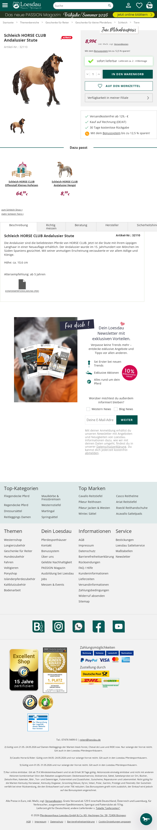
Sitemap (84, 601)
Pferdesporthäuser (54, 540)
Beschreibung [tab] (18, 225)
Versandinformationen (94, 584)
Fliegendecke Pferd (16, 496)
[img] (149, 7)
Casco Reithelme (127, 496)
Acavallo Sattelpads (129, 513)
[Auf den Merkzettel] (119, 86)
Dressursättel (13, 511)
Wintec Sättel (87, 513)
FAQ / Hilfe (86, 568)
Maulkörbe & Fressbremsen (51, 497)
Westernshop (13, 540)
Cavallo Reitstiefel (90, 496)
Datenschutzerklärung (111, 446)
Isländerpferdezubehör (19, 579)
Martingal (48, 511)
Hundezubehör (14, 556)
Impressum (86, 545)
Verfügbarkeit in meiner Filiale (108, 98)
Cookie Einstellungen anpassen (115, 821)
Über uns (47, 556)
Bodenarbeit (12, 590)
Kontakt (46, 545)
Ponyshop (10, 573)
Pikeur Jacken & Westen (94, 508)
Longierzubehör (14, 545)
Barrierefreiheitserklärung (96, 556)
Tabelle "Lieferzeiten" (108, 808)
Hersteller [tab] (112, 225)
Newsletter (123, 556)
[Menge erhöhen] (98, 74)
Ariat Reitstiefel (126, 502)
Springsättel (50, 517)
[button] (5, 5)
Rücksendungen (89, 562)
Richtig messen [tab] (51, 226)
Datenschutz (87, 551)
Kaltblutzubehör (15, 584)
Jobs (44, 579)
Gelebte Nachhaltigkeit (56, 562)
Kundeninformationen (93, 573)
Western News (101, 409)
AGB (81, 540)
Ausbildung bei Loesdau (57, 573)
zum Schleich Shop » (11, 209)
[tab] (18, 126)
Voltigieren (11, 568)
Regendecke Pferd (16, 505)
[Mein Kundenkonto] (128, 8)
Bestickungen (125, 540)
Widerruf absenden (92, 596)
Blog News (126, 409)
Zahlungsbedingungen (94, 590)
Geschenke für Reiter (18, 551)
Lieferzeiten (86, 579)
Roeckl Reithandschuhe (132, 508)
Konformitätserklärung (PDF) (22, 291)
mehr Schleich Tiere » (12, 213)
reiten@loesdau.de (90, 739)
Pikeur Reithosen (90, 502)
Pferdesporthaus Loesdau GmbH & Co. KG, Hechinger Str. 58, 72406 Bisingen (83, 815)
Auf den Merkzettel (123, 86)
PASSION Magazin (53, 568)
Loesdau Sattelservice (130, 545)
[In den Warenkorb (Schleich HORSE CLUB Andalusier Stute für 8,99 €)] (128, 74)
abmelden (92, 453)
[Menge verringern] (87, 74)
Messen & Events (52, 584)
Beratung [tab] (81, 225)
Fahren (8, 562)
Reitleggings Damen (17, 517)
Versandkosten (121, 44)
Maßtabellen (124, 551)
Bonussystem (101, 50)
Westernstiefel (51, 505)
